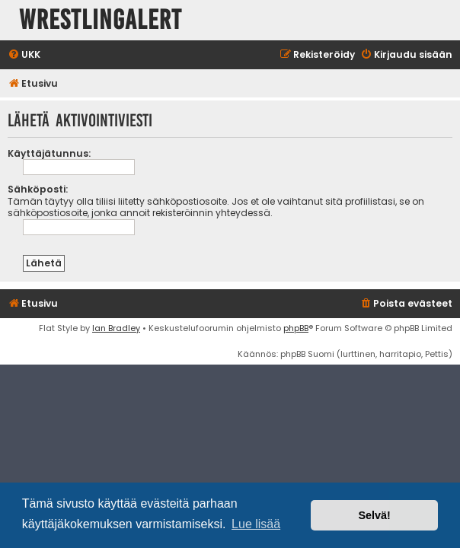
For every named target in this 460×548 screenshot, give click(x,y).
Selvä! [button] (374, 515)
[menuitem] (24, 55)
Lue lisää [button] (256, 524)
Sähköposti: (38, 189)
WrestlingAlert (100, 20)
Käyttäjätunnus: (49, 153)
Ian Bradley (116, 328)
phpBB (295, 328)
